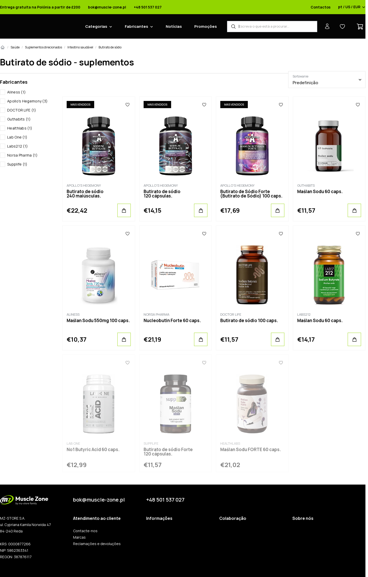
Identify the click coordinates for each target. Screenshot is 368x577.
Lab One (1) (17, 137)
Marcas (79, 537)
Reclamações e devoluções (97, 544)
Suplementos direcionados (43, 47)
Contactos (320, 7)
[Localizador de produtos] (272, 26)
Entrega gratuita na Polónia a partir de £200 (40, 7)
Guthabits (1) (19, 119)
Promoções (205, 26)
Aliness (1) (16, 92)
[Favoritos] (127, 104)
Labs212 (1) (17, 146)
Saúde (15, 47)
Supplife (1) (17, 164)
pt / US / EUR (351, 7)
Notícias (174, 26)
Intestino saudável (80, 47)
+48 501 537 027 (148, 7)
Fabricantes (136, 26)
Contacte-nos (85, 531)
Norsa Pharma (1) (22, 155)
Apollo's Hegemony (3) (27, 101)
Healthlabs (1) (19, 128)
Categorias (96, 26)
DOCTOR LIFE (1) (21, 110)
